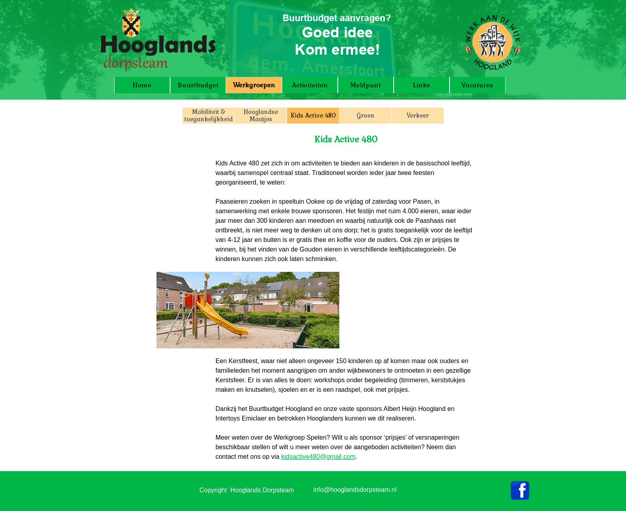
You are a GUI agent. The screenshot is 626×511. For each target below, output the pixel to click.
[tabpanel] (346, 198)
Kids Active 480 (313, 115)
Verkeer (417, 115)
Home (142, 85)
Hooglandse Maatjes (261, 115)
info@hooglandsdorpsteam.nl (354, 489)
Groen (365, 115)
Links (421, 85)
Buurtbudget (198, 85)
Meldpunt (365, 85)
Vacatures (477, 85)
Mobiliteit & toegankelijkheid (208, 115)
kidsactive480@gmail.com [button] (318, 456)
